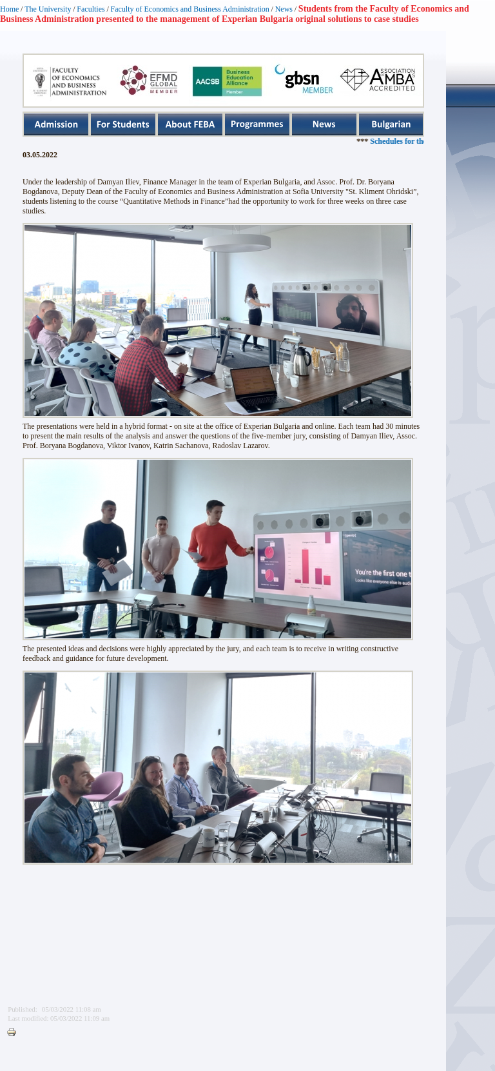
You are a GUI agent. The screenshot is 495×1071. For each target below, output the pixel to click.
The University (47, 9)
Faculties (90, 9)
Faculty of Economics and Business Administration (190, 9)
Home (9, 9)
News (284, 9)
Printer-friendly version (14, 1033)
